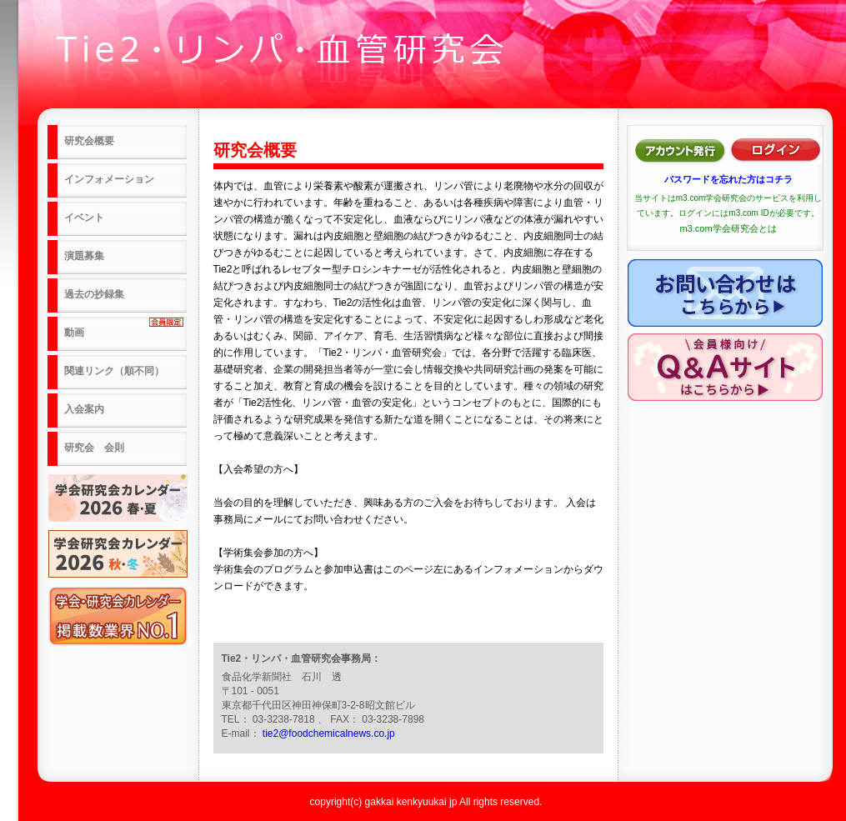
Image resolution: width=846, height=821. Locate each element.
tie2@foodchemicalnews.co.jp (329, 733)
